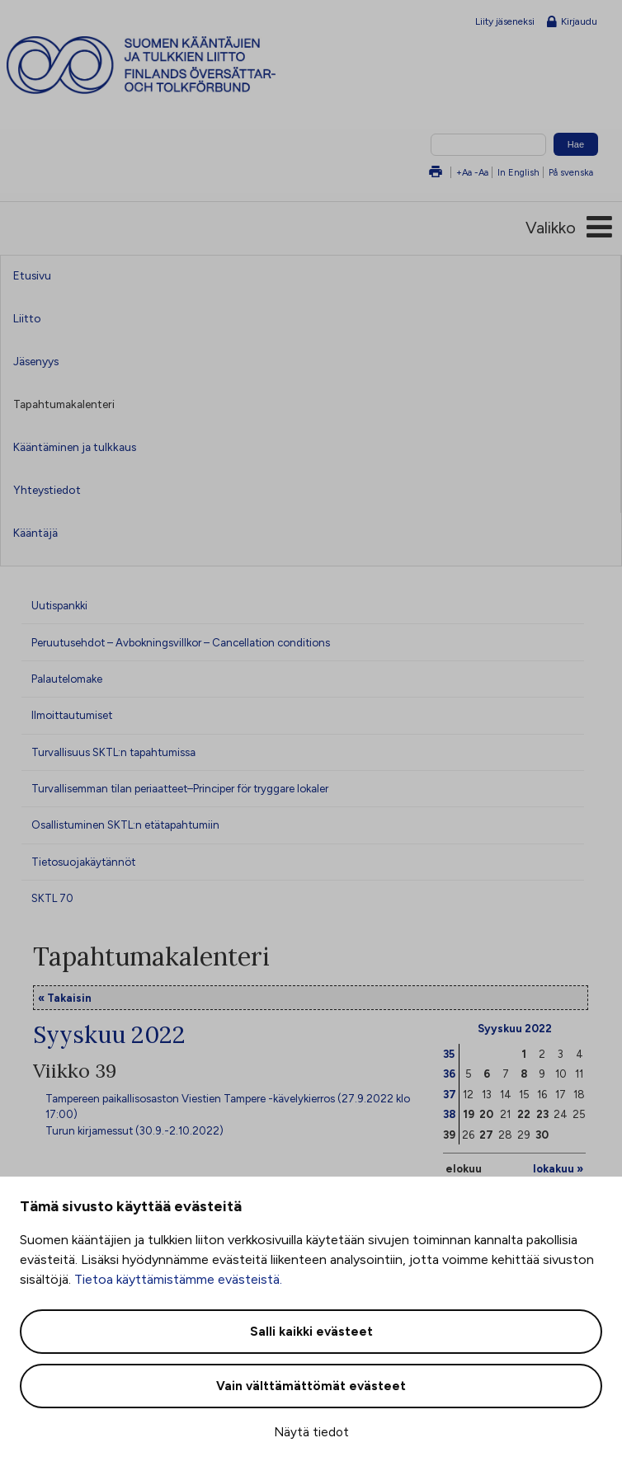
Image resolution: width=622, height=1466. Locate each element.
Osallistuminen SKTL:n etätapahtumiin (125, 824)
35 (449, 1053)
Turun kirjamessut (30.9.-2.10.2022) (134, 1130)
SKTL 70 (52, 898)
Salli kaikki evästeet (311, 1331)
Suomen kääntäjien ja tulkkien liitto (172, 65)
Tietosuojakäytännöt (83, 861)
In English (518, 172)
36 (449, 1073)
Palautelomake (66, 678)
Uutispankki (59, 605)
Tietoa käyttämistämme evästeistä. (178, 1279)
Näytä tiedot (311, 1432)
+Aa (464, 172)
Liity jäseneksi (505, 21)
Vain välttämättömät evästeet (311, 1386)
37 (449, 1094)
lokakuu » (558, 1168)
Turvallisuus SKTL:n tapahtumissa (113, 752)
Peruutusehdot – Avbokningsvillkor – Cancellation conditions (180, 642)
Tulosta (435, 173)
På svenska (571, 172)
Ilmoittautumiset (71, 714)
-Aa (481, 172)
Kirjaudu (572, 22)
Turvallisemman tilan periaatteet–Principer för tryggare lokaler (179, 788)
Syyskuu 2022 (515, 1028)
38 (449, 1114)
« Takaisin (65, 997)
